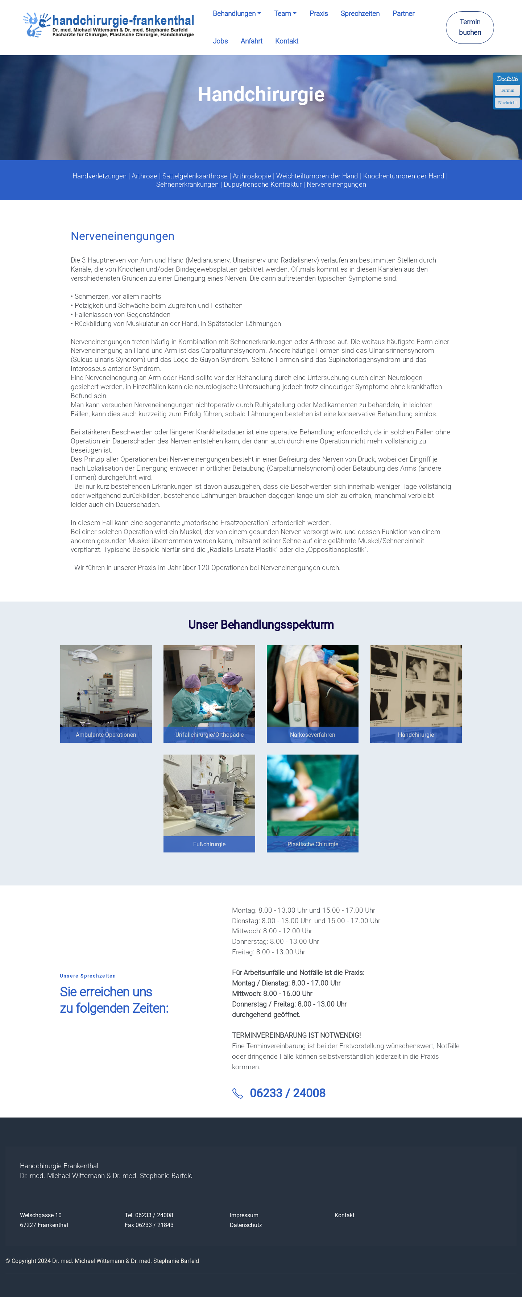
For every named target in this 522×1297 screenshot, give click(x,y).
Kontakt (286, 41)
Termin (507, 90)
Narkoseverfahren (312, 734)
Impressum (244, 1215)
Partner (403, 13)
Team (282, 13)
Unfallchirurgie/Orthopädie (209, 734)
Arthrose (144, 176)
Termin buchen (470, 27)
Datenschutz (246, 1225)
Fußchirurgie (209, 844)
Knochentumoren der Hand (403, 176)
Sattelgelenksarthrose (195, 176)
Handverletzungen (99, 176)
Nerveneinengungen (336, 184)
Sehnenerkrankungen (187, 184)
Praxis (319, 13)
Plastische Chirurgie (312, 844)
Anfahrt (251, 41)
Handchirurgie (416, 734)
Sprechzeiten (360, 13)
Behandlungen (234, 13)
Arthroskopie (252, 176)
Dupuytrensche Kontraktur (263, 184)
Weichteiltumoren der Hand (317, 176)
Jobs (220, 41)
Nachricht (507, 102)
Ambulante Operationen (106, 734)
